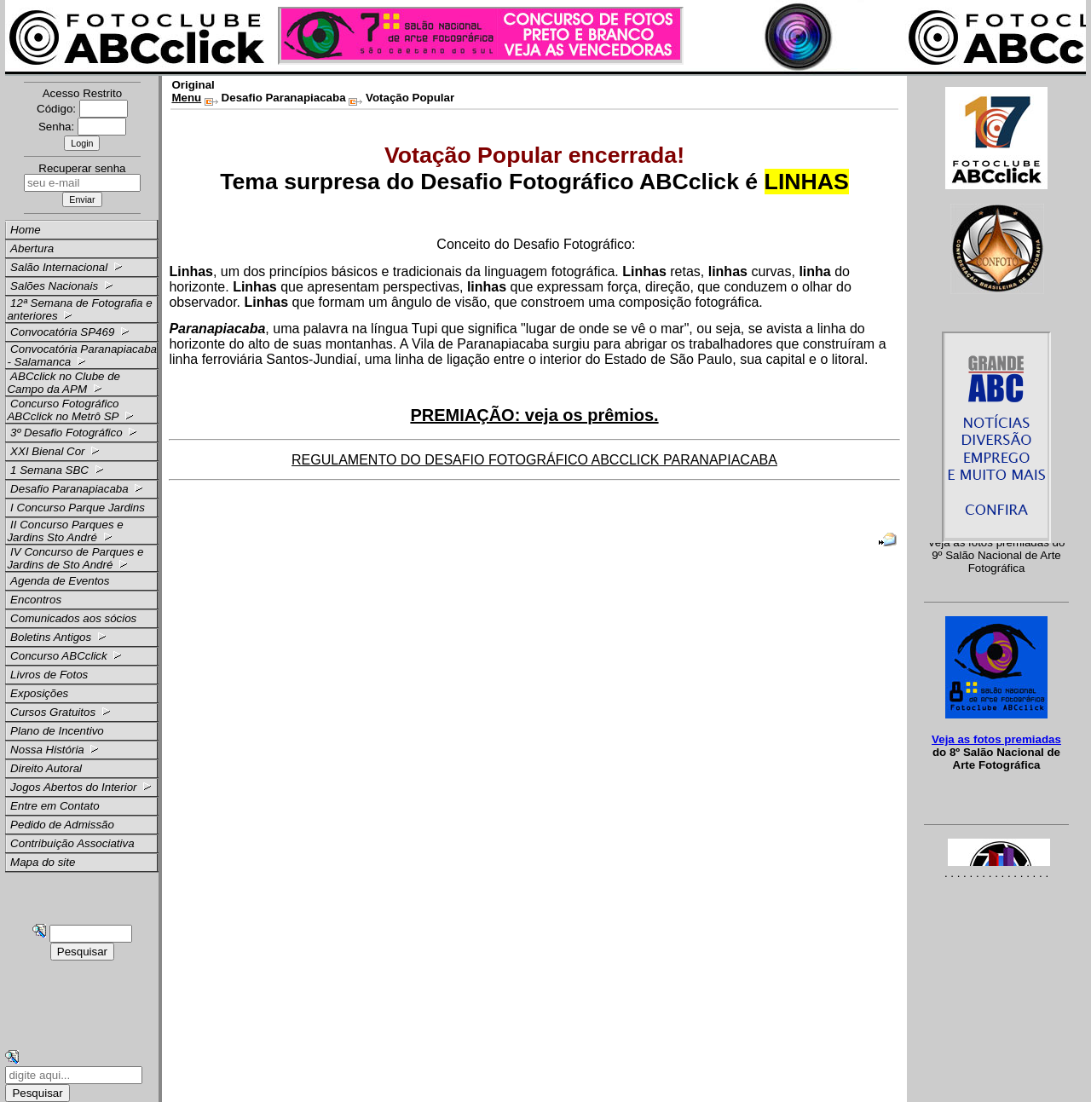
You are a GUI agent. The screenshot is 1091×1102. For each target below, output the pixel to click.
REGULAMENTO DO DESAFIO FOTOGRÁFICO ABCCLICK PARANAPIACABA (534, 460)
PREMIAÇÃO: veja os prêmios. (534, 415)
